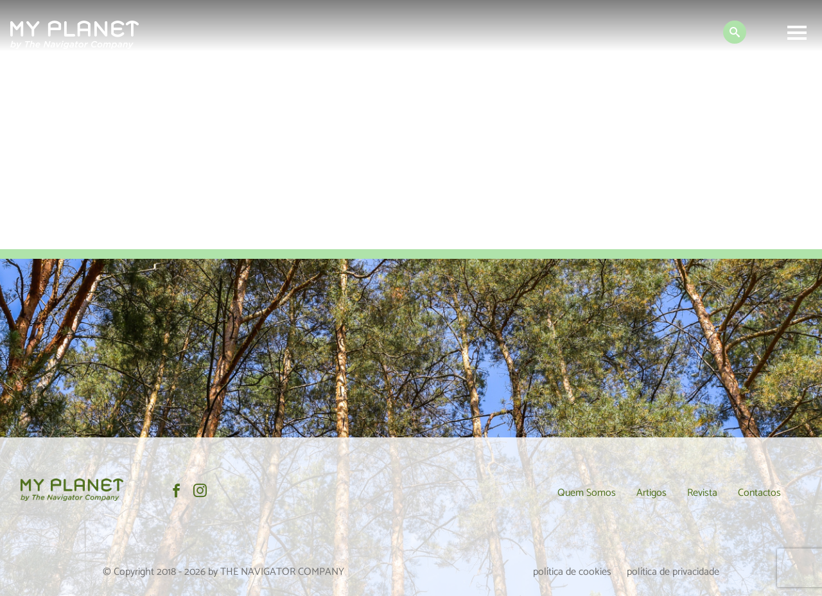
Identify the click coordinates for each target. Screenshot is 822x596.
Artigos (651, 493)
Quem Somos (586, 493)
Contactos (759, 493)
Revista (702, 493)
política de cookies (572, 572)
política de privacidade (673, 572)
